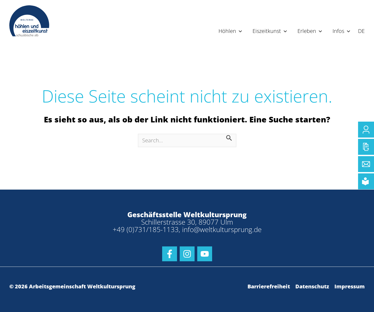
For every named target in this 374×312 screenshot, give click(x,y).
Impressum (349, 286)
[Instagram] (187, 253)
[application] (239, 31)
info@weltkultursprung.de (222, 229)
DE (361, 31)
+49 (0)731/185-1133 (146, 229)
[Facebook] (169, 253)
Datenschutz (312, 286)
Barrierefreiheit (268, 286)
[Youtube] (204, 253)
